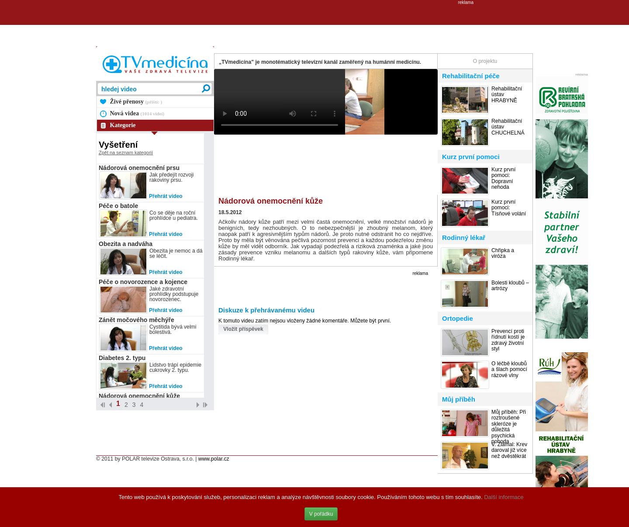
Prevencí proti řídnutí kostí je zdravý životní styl (508, 340)
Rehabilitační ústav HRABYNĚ (506, 95)
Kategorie (123, 125)
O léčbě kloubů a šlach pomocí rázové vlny (509, 369)
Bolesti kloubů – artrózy (510, 285)
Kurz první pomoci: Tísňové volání (508, 208)
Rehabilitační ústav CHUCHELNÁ (508, 127)
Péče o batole (118, 205)
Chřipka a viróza (502, 253)
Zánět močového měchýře (136, 319)
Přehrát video (166, 196)
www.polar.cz (213, 459)
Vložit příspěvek (243, 329)
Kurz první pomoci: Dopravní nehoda (503, 178)
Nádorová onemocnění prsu (139, 167)
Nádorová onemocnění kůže (139, 395)
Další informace (503, 497)
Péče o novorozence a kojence (143, 281)
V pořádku (321, 514)
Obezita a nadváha (125, 243)
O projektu (485, 61)
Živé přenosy (136, 101)
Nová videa (137, 113)
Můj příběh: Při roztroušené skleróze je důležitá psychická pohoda (508, 426)
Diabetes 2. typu (122, 357)
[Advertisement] (314, 24)
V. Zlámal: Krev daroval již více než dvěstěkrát (509, 450)
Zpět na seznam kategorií (126, 152)
